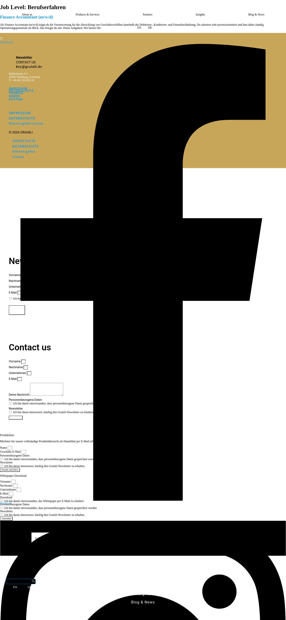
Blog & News (256, 14)
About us (27, 14)
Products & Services (88, 14)
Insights (200, 14)
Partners (147, 14)
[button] (4, 21)
